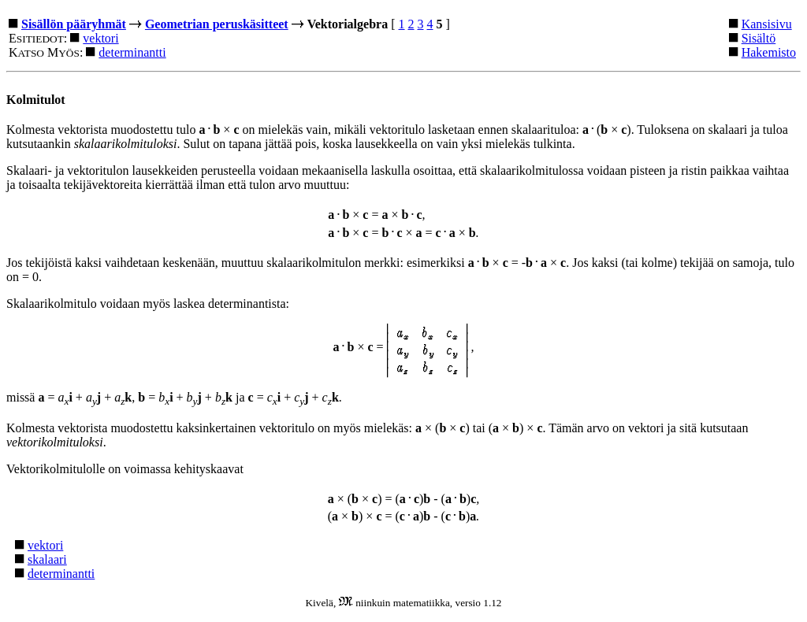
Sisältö (759, 38)
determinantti (132, 52)
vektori (100, 38)
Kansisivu (767, 24)
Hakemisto (769, 52)
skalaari (47, 559)
